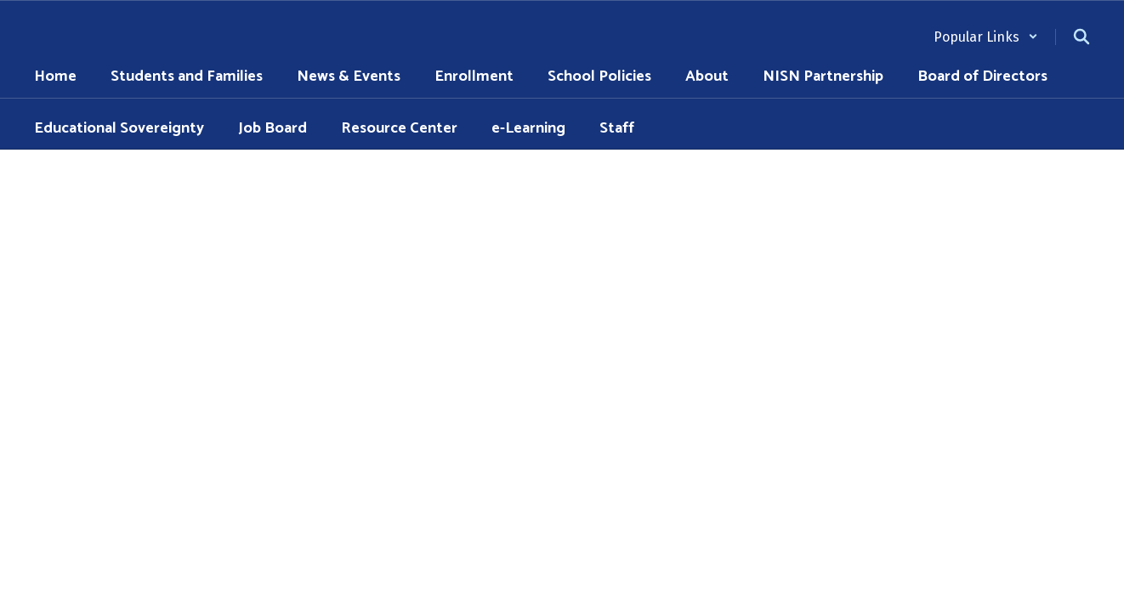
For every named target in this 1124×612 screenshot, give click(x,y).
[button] (986, 37)
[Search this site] (1081, 36)
